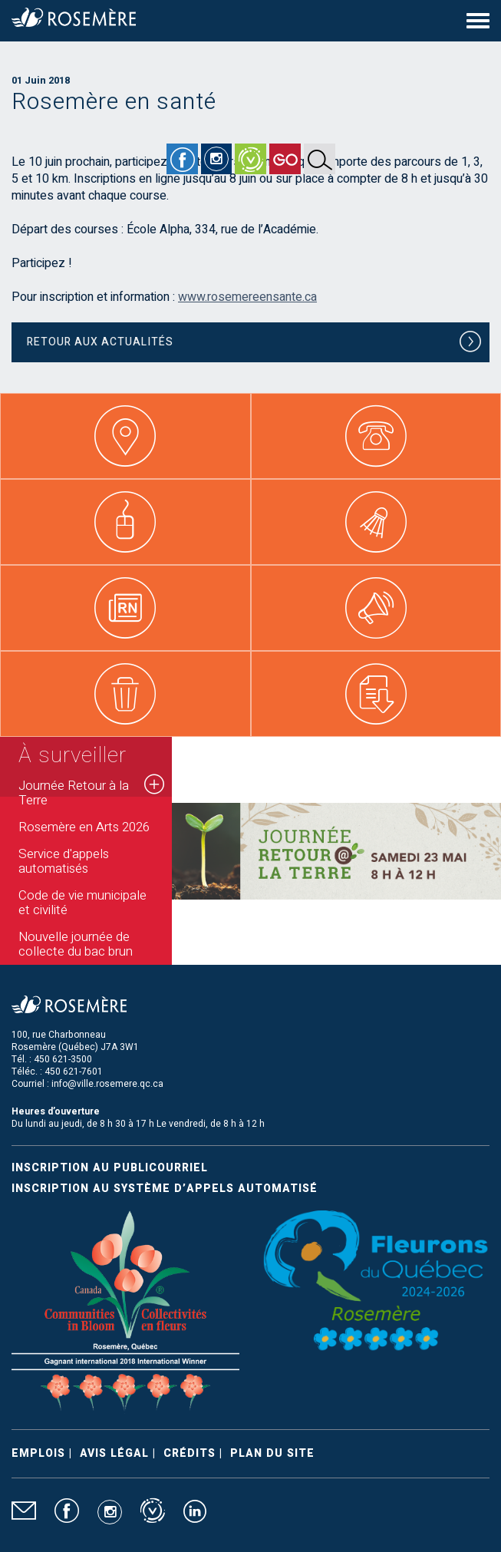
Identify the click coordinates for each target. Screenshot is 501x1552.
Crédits (189, 1453)
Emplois (38, 1453)
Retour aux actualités (254, 344)
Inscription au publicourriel (110, 1168)
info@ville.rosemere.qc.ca (107, 1084)
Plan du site (272, 1453)
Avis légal (114, 1453)
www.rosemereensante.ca (247, 297)
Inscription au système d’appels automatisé (165, 1189)
